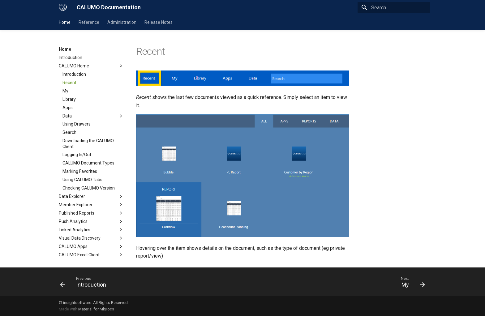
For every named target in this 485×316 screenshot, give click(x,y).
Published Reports (91, 213)
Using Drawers (76, 124)
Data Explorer (91, 196)
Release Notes (158, 22)
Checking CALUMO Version (88, 188)
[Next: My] (411, 282)
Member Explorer (91, 204)
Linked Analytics (91, 230)
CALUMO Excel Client (91, 255)
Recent (69, 82)
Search (69, 132)
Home (65, 22)
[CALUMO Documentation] (62, 7)
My (65, 90)
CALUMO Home (91, 66)
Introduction (70, 57)
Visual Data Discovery (91, 238)
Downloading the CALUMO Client (88, 143)
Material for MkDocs (96, 309)
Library (69, 99)
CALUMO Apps (91, 246)
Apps (67, 107)
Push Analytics (91, 221)
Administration (121, 22)
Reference (89, 22)
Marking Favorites (79, 171)
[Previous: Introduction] (85, 282)
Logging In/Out (76, 154)
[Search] (394, 7)
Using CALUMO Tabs (82, 179)
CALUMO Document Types (88, 162)
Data (93, 116)
